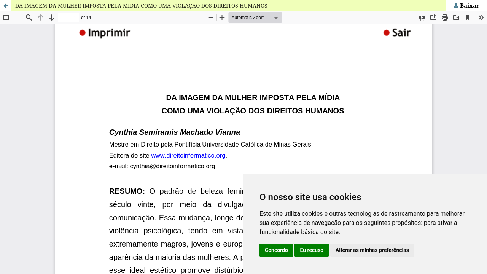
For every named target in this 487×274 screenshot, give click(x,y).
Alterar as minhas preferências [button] (372, 250)
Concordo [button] (276, 250)
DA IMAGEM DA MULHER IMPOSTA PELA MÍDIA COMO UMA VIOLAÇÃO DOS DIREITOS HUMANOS (141, 5)
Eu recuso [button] (311, 250)
